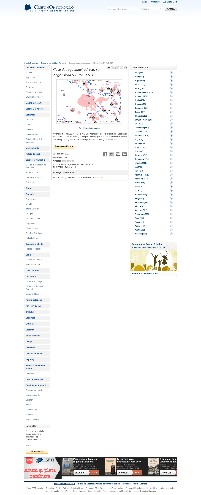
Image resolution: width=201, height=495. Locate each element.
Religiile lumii (32, 238)
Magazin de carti (34, 103)
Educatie (30, 194)
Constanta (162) (142, 128)
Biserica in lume (33, 172)
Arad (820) (139, 77)
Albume (142, 247)
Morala (29, 204)
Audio (56, 491)
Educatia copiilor (33, 395)
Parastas (82, 491)
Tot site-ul (146, 9)
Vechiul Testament (34, 259)
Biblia (28, 255)
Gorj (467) (139, 151)
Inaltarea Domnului (126, 488)
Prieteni (135, 247)
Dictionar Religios (34, 294)
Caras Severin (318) (143, 120)
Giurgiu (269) (140, 147)
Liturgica (29, 213)
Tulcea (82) (139, 222)
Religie (29, 342)
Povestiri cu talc (33, 306)
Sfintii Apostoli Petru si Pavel (147, 488)
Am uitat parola (170, 2)
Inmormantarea (114, 491)
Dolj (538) (139, 139)
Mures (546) (140, 183)
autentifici (99, 177)
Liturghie (30, 324)
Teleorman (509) (142, 214)
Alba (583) (139, 73)
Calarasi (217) (141, 116)
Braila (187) (140, 100)
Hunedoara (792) (142, 159)
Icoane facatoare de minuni (35, 367)
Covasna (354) (141, 132)
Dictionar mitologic (34, 281)
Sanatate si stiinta (34, 244)
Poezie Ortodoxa (34, 300)
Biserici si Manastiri (35, 160)
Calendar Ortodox (34, 109)
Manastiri (97, 491)
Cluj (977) (139, 124)
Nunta (68, 491)
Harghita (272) (141, 155)
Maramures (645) (142, 175)
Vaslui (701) (140, 230)
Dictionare (31, 276)
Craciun (29, 119)
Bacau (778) (140, 84)
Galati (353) (140, 143)
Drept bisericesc (33, 218)
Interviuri (30, 312)
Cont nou (155, 2)
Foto (63, 491)
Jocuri (28, 405)
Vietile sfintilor (33, 148)
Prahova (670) (141, 194)
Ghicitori (29, 400)
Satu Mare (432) (142, 202)
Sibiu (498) (139, 206)
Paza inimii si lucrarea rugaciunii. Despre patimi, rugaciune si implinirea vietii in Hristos (85, 460)
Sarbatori (30, 115)
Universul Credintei (35, 67)
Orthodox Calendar (148, 491)
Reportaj (30, 359)
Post (104, 491)
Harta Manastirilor (34, 177)
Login (145, 2)
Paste (28, 124)
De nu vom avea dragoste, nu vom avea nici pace (129, 460)
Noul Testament (33, 264)
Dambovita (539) (142, 136)
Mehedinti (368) (141, 179)
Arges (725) (140, 81)
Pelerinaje (30, 182)
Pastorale (30, 87)
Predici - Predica (33, 82)
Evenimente (152, 247)
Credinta (30, 330)
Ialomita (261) (141, 163)
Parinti (29, 188)
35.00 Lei (166, 472)
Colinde (29, 129)
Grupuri (162, 247)
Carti (90, 491)
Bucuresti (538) (141, 108)
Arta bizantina (32, 199)
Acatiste (29, 72)
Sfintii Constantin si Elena (105, 488)
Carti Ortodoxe (33, 270)
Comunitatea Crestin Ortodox (147, 244)
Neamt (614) (140, 187)
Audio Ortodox (33, 336)
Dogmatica (30, 223)
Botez (75, 491)
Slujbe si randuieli (34, 92)
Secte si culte (32, 228)
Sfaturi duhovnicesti (34, 97)
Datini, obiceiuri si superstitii (34, 140)
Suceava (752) (141, 210)
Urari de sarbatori (34, 379)
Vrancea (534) (141, 234)
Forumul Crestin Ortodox (145, 273)
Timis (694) (139, 218)
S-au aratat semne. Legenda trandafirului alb (171, 460)
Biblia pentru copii (34, 390)
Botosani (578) (141, 96)
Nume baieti (133, 491)
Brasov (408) (140, 104)
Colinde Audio (32, 134)
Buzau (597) (140, 112)
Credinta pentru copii (36, 385)
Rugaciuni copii (33, 419)
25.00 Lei (79, 472)
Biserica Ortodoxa (34, 233)
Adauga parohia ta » (64, 146)
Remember (31, 347)
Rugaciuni (30, 77)
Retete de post (33, 154)
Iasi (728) (139, 167)
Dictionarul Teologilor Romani (35, 287)
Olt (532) (138, 191)
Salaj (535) (139, 198)
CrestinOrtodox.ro (31, 63)
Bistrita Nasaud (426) (144, 92)
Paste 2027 (31, 488)
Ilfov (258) (139, 171)
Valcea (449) (140, 226)
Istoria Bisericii (32, 209)
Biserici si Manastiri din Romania (53, 63)
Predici (58, 488)
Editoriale (30, 318)
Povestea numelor (34, 353)
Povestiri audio (32, 409)
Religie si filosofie (33, 249)
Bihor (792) (139, 88)
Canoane (30, 373)
